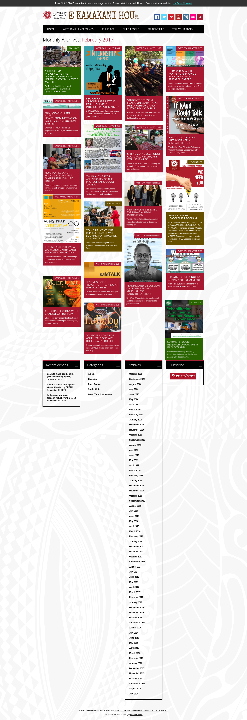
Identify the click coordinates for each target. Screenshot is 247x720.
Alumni (91, 374)
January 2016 (135, 663)
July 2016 (133, 633)
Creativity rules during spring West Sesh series (184, 278)
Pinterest (171, 17)
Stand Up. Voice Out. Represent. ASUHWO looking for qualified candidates (101, 234)
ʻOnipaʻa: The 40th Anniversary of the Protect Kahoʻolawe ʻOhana (100, 180)
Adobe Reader (136, 715)
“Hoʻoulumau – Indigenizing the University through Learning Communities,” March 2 (61, 76)
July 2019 (133, 450)
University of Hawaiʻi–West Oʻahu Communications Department (141, 711)
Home (51, 29)
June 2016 (134, 638)
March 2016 (134, 653)
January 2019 (135, 481)
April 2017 (134, 587)
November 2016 (136, 613)
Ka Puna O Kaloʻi (182, 3)
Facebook (157, 17)
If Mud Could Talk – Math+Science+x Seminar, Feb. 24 (182, 140)
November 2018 (136, 491)
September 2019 (137, 440)
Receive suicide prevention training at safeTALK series (102, 278)
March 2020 (134, 410)
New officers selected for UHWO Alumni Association (142, 207)
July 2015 (133, 694)
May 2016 (133, 643)
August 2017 (135, 567)
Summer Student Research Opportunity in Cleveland (184, 337)
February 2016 (136, 658)
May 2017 (133, 582)
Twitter (164, 17)
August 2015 (135, 689)
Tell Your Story (182, 29)
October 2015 (135, 678)
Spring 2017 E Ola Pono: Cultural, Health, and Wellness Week (143, 156)
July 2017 (133, 572)
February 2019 (136, 476)
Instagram (186, 17)
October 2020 (135, 374)
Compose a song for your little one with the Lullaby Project (100, 330)
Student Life (156, 29)
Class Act (108, 29)
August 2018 (135, 506)
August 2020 (135, 384)
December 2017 (136, 547)
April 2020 (134, 404)
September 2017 (137, 562)
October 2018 (135, 496)
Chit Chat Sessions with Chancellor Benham (61, 305)
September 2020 (137, 379)
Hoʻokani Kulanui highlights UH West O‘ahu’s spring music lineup (59, 173)
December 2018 (136, 486)
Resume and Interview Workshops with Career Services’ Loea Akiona (61, 249)
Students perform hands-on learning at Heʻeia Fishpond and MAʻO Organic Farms (142, 104)
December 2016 (136, 607)
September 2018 (137, 501)
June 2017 (134, 577)
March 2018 (134, 531)
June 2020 (134, 394)
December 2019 (136, 425)
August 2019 (135, 445)
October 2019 (135, 435)
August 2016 (135, 628)
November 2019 (136, 430)
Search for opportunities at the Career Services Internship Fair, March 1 (103, 102)
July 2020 (133, 389)
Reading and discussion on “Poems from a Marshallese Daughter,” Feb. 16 (143, 284)
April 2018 (134, 526)
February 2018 (136, 536)
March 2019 (134, 470)
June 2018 (134, 516)
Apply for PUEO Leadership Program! (183, 217)
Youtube (178, 17)
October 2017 (135, 557)
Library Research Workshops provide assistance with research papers (182, 75)
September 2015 (137, 684)
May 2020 (133, 399)
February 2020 (136, 415)
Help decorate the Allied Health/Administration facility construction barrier (61, 118)
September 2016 (137, 623)
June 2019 (134, 455)
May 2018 (133, 521)
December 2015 (136, 668)
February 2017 (136, 597)
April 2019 (134, 465)
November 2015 (136, 674)
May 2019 (133, 460)
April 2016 (134, 648)
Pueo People (131, 29)
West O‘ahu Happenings (78, 29)
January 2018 (135, 541)
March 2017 (134, 592)
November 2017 (136, 552)
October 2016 (135, 618)
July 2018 (133, 511)
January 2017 (135, 602)
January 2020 (135, 420)
